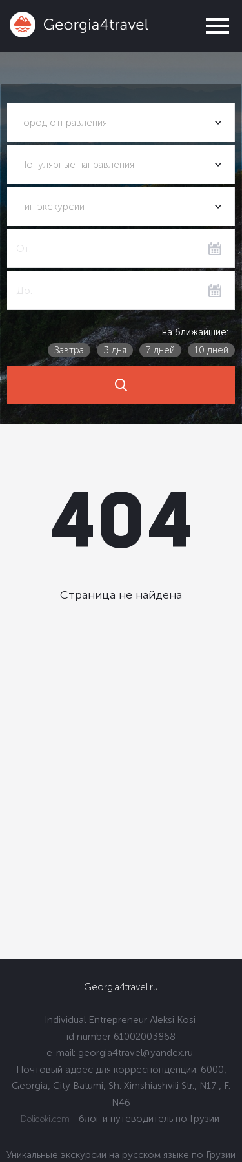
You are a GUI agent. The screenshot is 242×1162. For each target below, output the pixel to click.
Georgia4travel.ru (121, 987)
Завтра (69, 350)
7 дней (160, 350)
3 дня (114, 350)
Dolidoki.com (45, 1119)
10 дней (211, 350)
